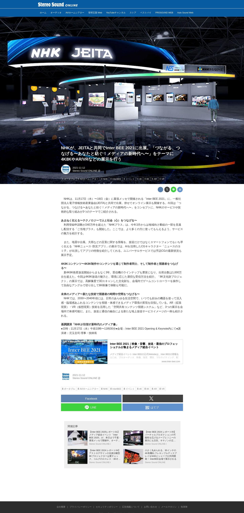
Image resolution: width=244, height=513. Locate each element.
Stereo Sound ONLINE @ (86, 170)
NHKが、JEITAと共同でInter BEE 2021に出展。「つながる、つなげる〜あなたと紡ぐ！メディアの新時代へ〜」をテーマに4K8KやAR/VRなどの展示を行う (120, 153)
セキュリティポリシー (107, 507)
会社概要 (61, 507)
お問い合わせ (150, 507)
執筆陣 (184, 507)
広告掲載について (131, 507)
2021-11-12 (79, 167)
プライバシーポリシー (81, 507)
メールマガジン (169, 507)
